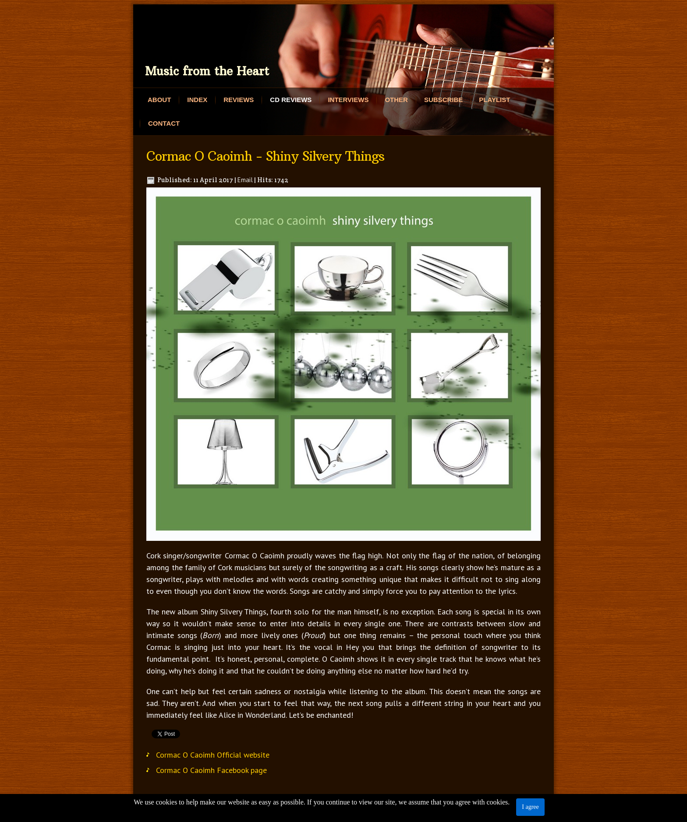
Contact (164, 123)
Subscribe (443, 99)
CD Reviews (291, 99)
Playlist (494, 99)
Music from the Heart (207, 71)
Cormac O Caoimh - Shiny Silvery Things (265, 156)
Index (197, 99)
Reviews (238, 99)
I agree (530, 807)
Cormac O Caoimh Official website (212, 755)
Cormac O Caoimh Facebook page (211, 770)
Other (396, 99)
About (159, 99)
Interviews (348, 99)
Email (245, 180)
